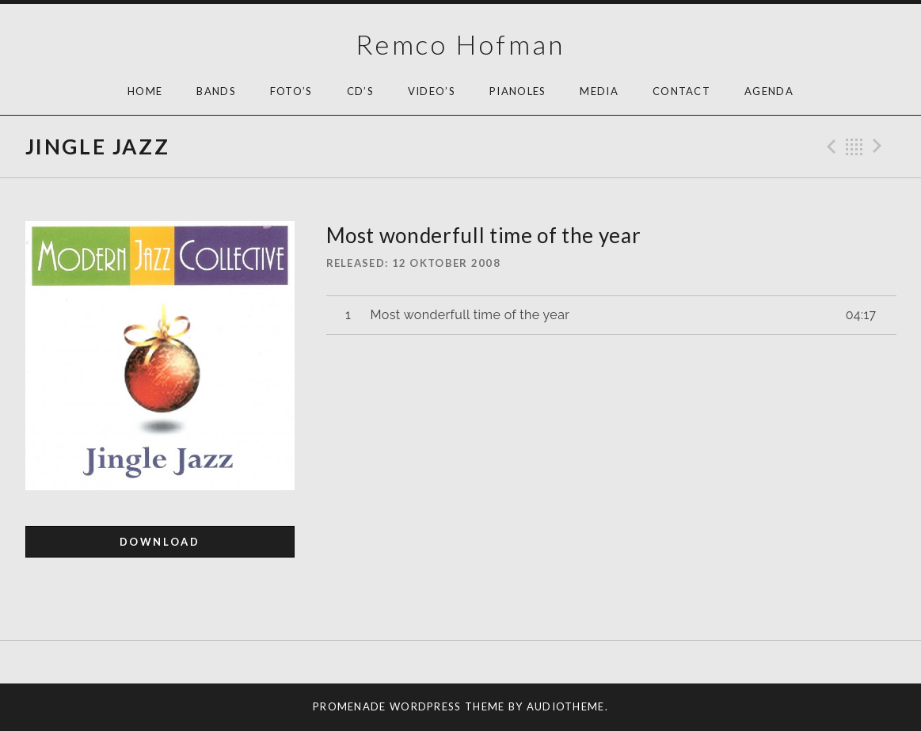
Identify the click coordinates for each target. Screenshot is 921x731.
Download (160, 541)
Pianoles (517, 91)
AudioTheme (566, 706)
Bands (216, 91)
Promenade (349, 706)
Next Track (879, 146)
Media (599, 91)
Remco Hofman (460, 44)
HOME (144, 91)
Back (854, 146)
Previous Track (829, 146)
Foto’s (291, 91)
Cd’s (360, 91)
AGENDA (769, 91)
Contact (681, 91)
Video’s (431, 91)
